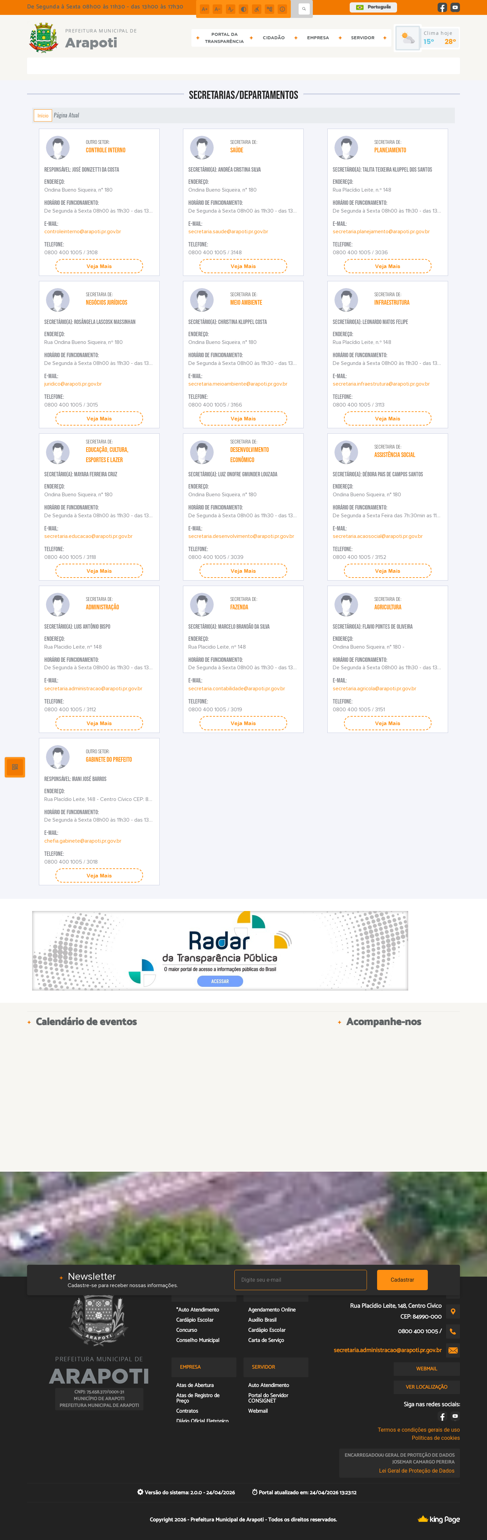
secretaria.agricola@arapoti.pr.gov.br (374, 688)
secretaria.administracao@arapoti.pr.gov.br (93, 688)
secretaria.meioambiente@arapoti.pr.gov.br (237, 384)
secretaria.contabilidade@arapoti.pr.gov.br (236, 688)
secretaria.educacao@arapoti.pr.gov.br (88, 536)
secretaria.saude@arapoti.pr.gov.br (228, 231)
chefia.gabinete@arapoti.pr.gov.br (82, 841)
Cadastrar (402, 1280)
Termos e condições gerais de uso (419, 1430)
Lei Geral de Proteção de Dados (417, 1471)
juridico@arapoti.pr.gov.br (73, 384)
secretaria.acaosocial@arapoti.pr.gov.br (378, 536)
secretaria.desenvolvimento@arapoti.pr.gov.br (241, 536)
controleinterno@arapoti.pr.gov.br (82, 231)
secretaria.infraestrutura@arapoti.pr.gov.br (381, 384)
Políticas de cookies (436, 1438)
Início (43, 115)
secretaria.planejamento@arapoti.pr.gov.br (381, 231)
